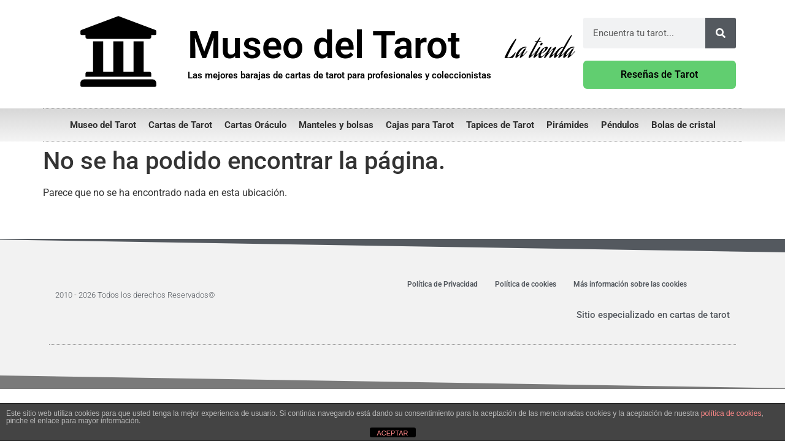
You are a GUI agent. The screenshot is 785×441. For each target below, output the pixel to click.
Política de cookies (525, 284)
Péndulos (620, 124)
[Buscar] (720, 33)
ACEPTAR (392, 433)
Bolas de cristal (683, 124)
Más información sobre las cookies (630, 284)
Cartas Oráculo (255, 124)
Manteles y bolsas (336, 124)
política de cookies (731, 413)
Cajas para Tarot (420, 124)
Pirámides (567, 124)
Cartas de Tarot (180, 124)
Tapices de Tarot (500, 124)
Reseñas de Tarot (659, 74)
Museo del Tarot (103, 124)
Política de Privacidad (442, 284)
